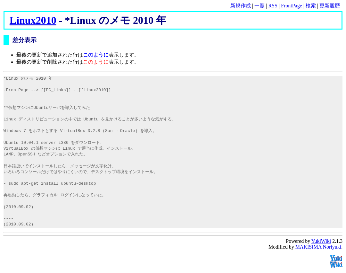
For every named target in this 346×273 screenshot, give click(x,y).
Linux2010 (33, 20)
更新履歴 (329, 5)
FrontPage (291, 5)
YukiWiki (321, 241)
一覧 (259, 5)
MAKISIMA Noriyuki (318, 247)
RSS (272, 5)
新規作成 (240, 5)
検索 (311, 5)
